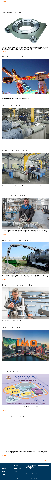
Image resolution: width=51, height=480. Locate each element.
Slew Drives (25, 2)
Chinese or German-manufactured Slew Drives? (18, 285)
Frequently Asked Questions (19, 466)
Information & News (17, 468)
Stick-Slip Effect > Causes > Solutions (15, 150)
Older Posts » (46, 460)
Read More (4, 51)
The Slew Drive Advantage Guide (13, 416)
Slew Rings (30, 2)
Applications (16, 465)
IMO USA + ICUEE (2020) (10, 371)
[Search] (43, 465)
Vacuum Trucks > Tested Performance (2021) (17, 240)
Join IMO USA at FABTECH (11, 327)
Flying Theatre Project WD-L (11, 12)
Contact (42, 2)
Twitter (15, 471)
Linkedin (15, 469)
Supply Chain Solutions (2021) (12, 105)
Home (21, 2)
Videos (3, 469)
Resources (38, 2)
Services (34, 2)
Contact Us (4, 472)
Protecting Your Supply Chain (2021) (14, 195)
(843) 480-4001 (47, 2)
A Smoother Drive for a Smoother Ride (15, 57)
